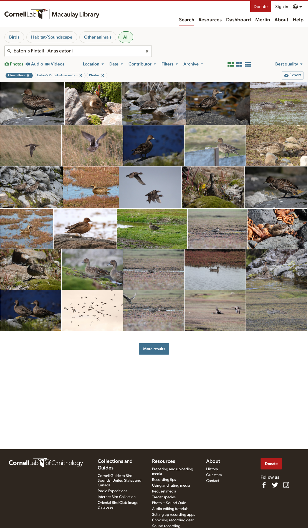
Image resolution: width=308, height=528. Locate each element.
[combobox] (78, 51)
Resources (210, 19)
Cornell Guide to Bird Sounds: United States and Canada (119, 480)
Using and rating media (171, 485)
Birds (14, 37)
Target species (164, 497)
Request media (164, 491)
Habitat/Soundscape (51, 37)
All (125, 37)
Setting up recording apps (173, 515)
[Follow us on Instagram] (286, 485)
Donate (260, 6)
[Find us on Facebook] (264, 485)
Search (186, 19)
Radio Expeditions (112, 491)
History (212, 469)
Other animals (98, 37)
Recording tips (164, 480)
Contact (212, 481)
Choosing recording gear (173, 520)
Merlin (262, 19)
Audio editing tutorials (170, 509)
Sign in (281, 6)
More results (154, 349)
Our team (214, 475)
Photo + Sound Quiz (169, 503)
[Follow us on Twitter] (275, 485)
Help (298, 19)
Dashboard (238, 19)
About (281, 19)
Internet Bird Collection (117, 497)
